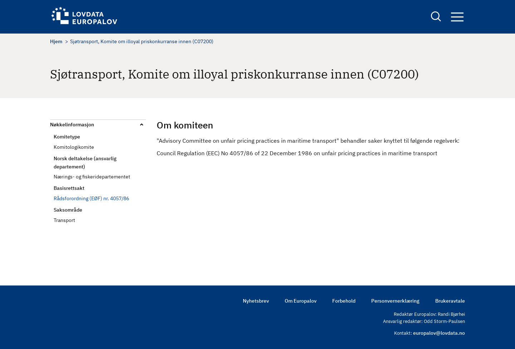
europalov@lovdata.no (439, 333)
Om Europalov (301, 301)
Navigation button (457, 16)
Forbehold (343, 301)
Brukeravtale (450, 301)
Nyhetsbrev (256, 301)
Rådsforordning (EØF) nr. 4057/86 (91, 198)
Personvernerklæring (395, 301)
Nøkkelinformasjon (72, 124)
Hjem (56, 41)
